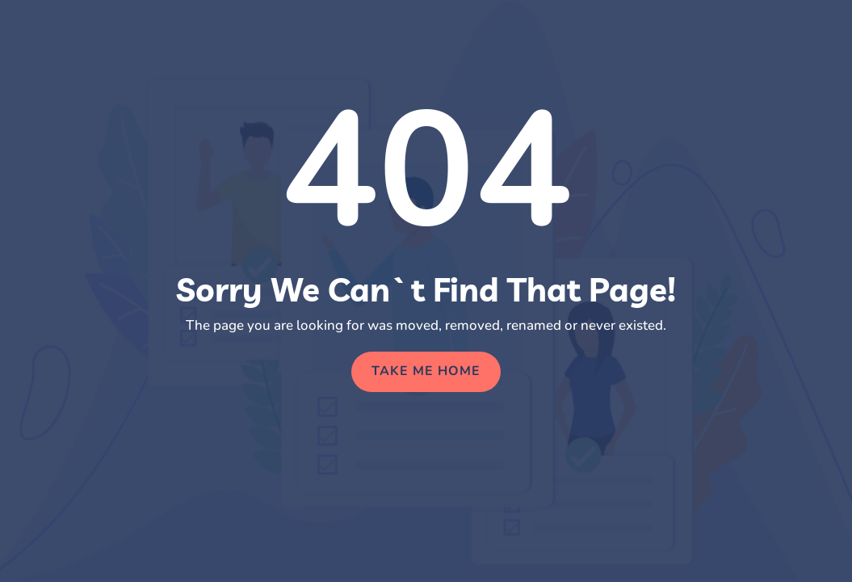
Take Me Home (426, 371)
